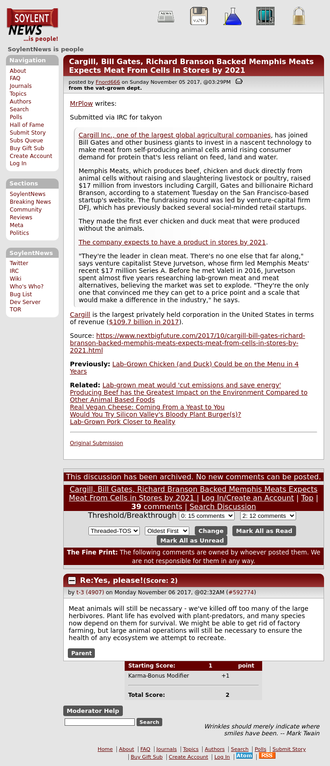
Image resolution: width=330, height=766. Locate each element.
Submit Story (28, 133)
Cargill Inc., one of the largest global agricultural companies (174, 135)
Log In (18, 163)
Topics (18, 94)
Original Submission (96, 443)
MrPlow (81, 103)
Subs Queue (26, 140)
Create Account (31, 156)
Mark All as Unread (192, 540)
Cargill (80, 314)
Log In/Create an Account (248, 498)
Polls (16, 117)
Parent (81, 653)
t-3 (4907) (90, 592)
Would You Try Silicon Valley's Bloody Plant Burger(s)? (156, 414)
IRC (14, 271)
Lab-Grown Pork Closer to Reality (123, 421)
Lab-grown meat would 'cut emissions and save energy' (191, 385)
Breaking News (30, 202)
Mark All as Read (264, 530)
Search (19, 109)
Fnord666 (108, 82)
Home (105, 749)
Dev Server (25, 302)
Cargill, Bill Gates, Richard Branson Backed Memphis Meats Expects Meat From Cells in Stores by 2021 (191, 66)
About (18, 71)
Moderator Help (92, 710)
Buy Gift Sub (27, 148)
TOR (15, 309)
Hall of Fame (27, 125)
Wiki (15, 279)
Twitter (19, 263)
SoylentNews (32, 25)
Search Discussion (222, 506)
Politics (19, 233)
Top (307, 498)
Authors (20, 101)
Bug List (21, 294)
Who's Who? (27, 286)
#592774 (241, 592)
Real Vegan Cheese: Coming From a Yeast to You (147, 407)
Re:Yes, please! (111, 580)
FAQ (15, 78)
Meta (16, 225)
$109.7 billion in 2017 (144, 322)
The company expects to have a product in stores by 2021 (172, 242)
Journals (21, 86)
